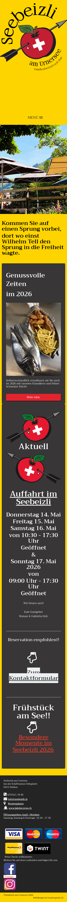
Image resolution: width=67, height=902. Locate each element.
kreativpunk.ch (55, 898)
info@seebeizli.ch (18, 799)
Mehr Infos (33, 397)
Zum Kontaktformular (33, 675)
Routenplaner (16, 804)
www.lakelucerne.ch (18, 808)
